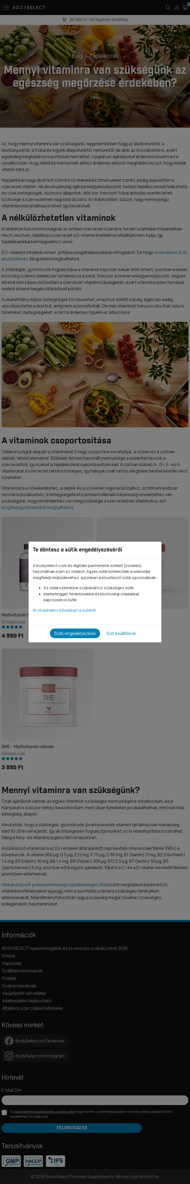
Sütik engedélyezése (75, 633)
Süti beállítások (121, 633)
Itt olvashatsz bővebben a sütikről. (64, 610)
